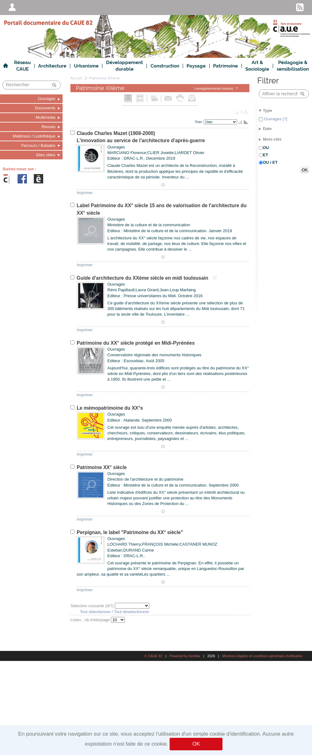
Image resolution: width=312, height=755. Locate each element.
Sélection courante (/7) (92, 605)
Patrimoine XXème (104, 78)
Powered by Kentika (184, 656)
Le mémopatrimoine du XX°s (110, 408)
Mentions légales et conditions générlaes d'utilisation (262, 656)
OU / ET (270, 162)
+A (244, 112)
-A (236, 112)
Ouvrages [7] (275, 119)
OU (266, 147)
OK (196, 744)
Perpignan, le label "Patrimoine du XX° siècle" (130, 532)
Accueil (76, 78)
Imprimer (85, 192)
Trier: (199, 122)
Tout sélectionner (95, 611)
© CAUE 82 (153, 656)
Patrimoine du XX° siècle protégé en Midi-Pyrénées (136, 343)
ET (265, 154)
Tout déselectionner (131, 611)
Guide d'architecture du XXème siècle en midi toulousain (143, 278)
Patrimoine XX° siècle (102, 467)
